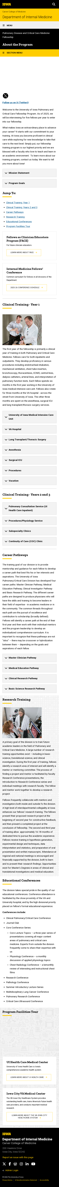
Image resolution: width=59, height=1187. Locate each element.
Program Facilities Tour (18, 226)
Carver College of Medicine (14, 12)
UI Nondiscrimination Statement (26, 1180)
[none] (29, 173)
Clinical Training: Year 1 (18, 202)
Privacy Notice (7, 1180)
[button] (54, 4)
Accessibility (44, 1180)
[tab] (29, 173)
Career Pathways (15, 212)
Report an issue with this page (17, 1157)
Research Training (15, 217)
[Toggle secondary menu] (29, 53)
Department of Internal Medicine (27, 17)
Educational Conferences (19, 221)
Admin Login (11, 1170)
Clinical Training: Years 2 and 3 (21, 207)
